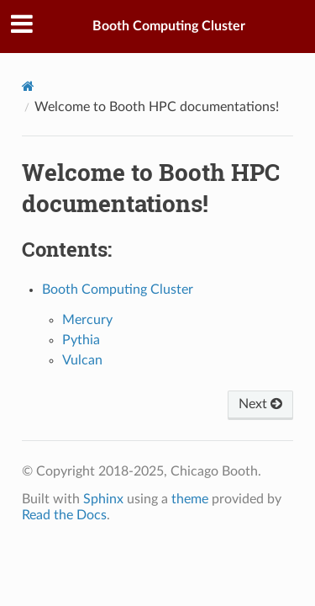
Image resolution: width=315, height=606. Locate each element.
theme (189, 499)
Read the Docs (64, 515)
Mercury (87, 320)
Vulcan (82, 360)
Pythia (81, 340)
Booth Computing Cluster (168, 26)
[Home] (28, 86)
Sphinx (103, 499)
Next (260, 404)
